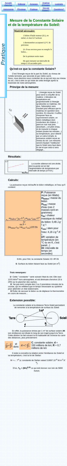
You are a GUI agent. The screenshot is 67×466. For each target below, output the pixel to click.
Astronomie (8, 9)
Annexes (34, 4)
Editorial (21, 4)
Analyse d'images (46, 4)
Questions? (59, 9)
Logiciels (59, 4)
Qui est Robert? (45, 9)
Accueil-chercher (8, 4)
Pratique (34, 9)
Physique (21, 9)
